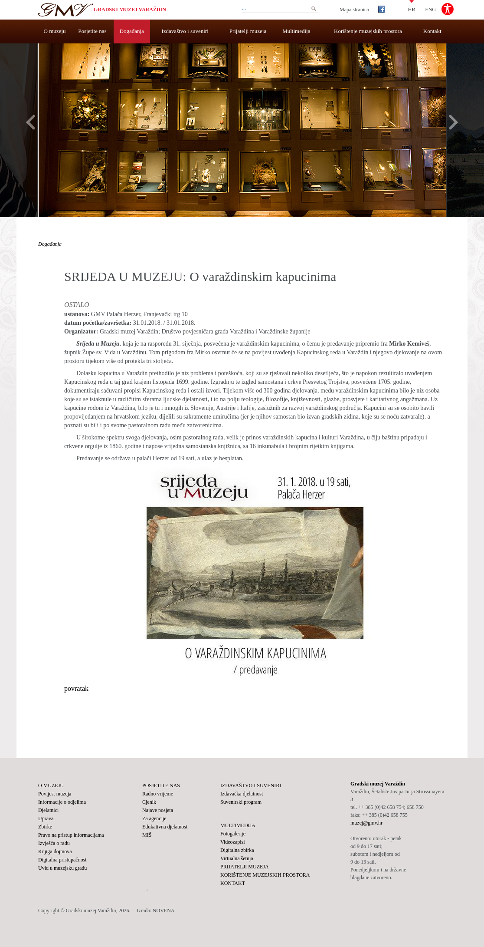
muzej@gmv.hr (366, 823)
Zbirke (45, 827)
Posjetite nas (92, 31)
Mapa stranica (354, 10)
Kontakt (432, 31)
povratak (76, 688)
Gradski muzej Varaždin (130, 10)
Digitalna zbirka (237, 850)
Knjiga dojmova (55, 851)
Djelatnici (48, 810)
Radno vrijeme (157, 794)
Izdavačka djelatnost (241, 794)
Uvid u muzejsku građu (62, 868)
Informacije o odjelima (62, 802)
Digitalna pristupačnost (62, 860)
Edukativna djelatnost (164, 827)
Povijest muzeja (54, 794)
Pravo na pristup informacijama (71, 835)
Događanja (132, 31)
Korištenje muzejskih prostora (368, 31)
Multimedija (296, 31)
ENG (430, 9)
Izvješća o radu (54, 843)
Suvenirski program (241, 802)
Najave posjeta (157, 810)
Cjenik (149, 802)
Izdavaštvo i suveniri (185, 31)
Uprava (45, 818)
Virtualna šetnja (236, 858)
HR (411, 9)
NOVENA (164, 910)
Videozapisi (232, 842)
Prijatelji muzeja (248, 31)
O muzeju (55, 31)
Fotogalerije (232, 834)
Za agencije (154, 818)
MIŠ (146, 835)
